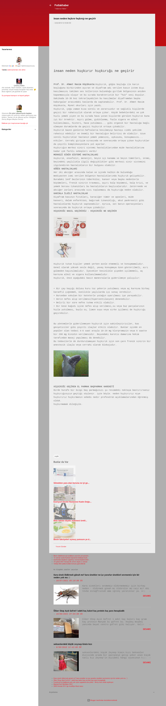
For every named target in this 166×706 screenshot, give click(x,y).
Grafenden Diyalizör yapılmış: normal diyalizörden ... (72, 560)
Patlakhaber (61, 5)
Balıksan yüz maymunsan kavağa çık (15, 123)
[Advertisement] (102, 43)
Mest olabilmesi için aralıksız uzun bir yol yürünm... (71, 556)
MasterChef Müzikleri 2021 (63, 684)
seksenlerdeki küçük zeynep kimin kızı (73, 644)
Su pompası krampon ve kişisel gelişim (15, 96)
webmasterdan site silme (13, 70)
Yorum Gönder (61, 547)
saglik (57, 456)
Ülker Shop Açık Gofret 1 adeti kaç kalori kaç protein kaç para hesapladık (89, 610)
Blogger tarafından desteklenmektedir (102, 700)
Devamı (147, 596)
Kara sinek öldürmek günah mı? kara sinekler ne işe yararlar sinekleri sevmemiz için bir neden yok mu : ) (90, 678)
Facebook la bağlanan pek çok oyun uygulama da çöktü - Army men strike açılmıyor (83, 682)
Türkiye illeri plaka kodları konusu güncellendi (69, 564)
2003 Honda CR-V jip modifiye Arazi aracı (68, 686)
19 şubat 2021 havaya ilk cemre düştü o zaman (70, 562)
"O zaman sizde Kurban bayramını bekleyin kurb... (71, 558)
